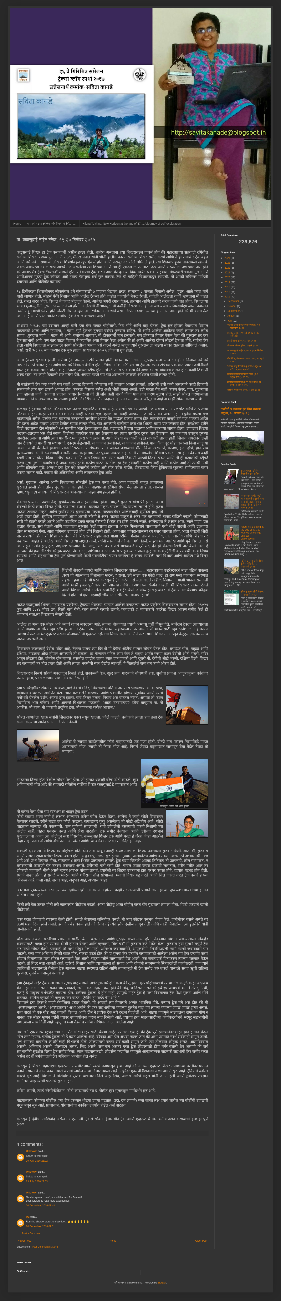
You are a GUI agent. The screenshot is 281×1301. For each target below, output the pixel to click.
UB (28, 1216)
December (234, 301)
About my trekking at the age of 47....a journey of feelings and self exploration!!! (252, 532)
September (234, 310)
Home (17, 223)
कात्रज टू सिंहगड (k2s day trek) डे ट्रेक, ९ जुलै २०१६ (244, 383)
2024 (228, 258)
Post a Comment (31, 1233)
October (232, 306)
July (230, 320)
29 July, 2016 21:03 (37, 1181)
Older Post (201, 1240)
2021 (228, 272)
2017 (228, 292)
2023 (228, 262)
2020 (228, 277)
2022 (228, 267)
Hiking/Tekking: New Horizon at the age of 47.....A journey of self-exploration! (131, 223)
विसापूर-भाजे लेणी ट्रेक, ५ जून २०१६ (243, 389)
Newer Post (24, 1240)
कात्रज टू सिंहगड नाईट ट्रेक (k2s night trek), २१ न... (242, 375)
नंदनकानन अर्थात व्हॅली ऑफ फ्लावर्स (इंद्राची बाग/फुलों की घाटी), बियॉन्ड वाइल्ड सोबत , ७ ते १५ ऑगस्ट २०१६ (252, 501)
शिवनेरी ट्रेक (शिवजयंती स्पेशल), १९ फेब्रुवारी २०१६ (243, 326)
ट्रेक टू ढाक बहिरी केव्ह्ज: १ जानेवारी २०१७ (252, 593)
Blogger (162, 1282)
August (232, 315)
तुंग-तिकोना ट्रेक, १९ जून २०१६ (241, 340)
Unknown (31, 1151)
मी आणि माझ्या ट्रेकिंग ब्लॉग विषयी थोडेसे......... (51, 223)
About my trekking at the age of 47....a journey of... (244, 368)
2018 (228, 287)
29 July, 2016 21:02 (37, 1160)
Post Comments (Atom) (45, 1246)
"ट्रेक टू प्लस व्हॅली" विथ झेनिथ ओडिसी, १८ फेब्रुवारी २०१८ (252, 563)
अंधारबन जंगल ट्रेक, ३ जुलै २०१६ (242, 345)
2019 (228, 282)
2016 (228, 297)
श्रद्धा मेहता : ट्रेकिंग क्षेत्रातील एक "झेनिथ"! (251, 472)
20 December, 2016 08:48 (40, 1205)
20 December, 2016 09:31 (40, 1226)
